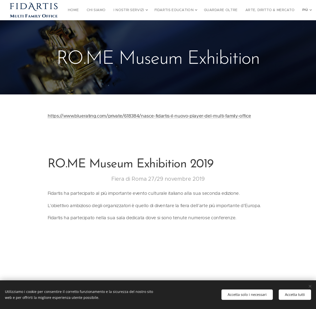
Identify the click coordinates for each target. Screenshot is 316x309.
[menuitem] (80, 10)
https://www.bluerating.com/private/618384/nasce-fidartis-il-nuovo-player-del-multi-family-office (149, 116)
